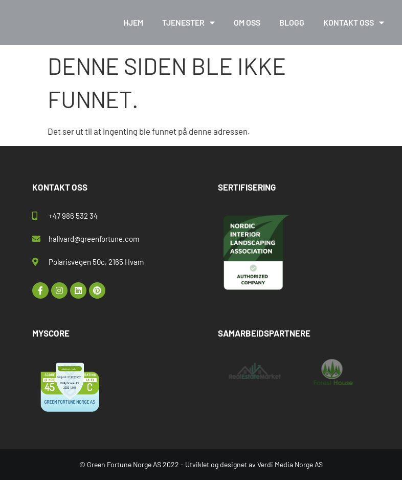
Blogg (291, 22)
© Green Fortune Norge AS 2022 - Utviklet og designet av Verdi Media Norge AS (201, 464)
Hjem (133, 22)
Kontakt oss (353, 22)
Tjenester (188, 22)
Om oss (247, 22)
